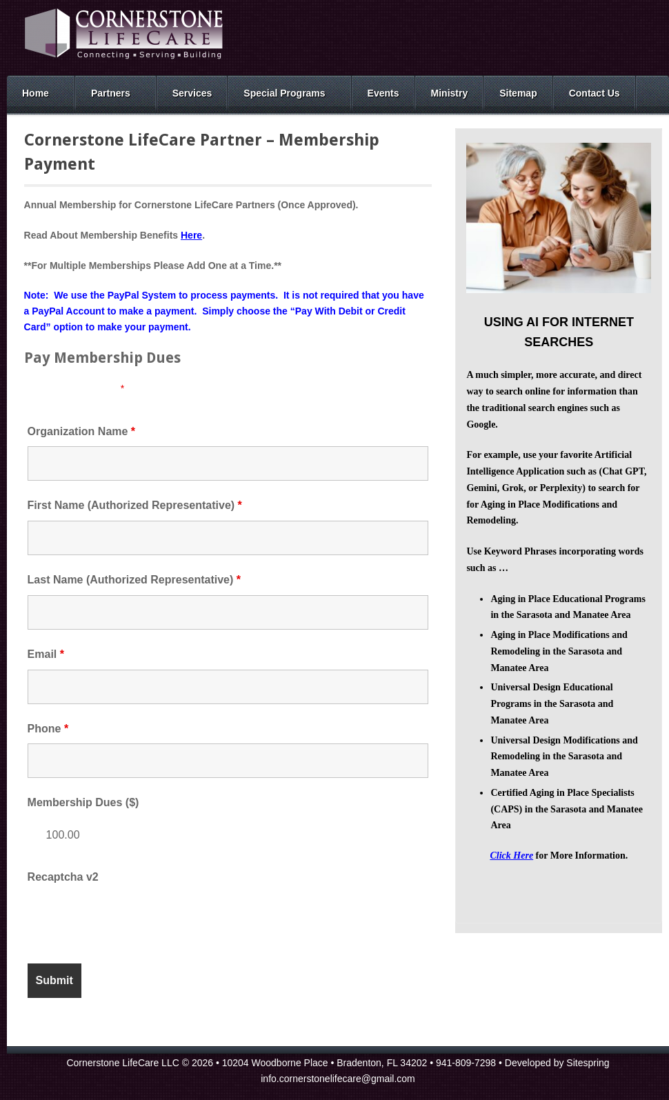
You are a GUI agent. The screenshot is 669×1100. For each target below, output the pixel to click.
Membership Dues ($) (83, 802)
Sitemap (518, 93)
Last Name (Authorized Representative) (134, 580)
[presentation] (132, 919)
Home (35, 93)
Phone (48, 728)
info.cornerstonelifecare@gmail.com (338, 1078)
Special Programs (284, 93)
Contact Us (594, 93)
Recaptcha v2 (63, 877)
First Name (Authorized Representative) (135, 505)
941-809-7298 (466, 1062)
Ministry (449, 93)
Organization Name (81, 431)
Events (383, 93)
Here (191, 235)
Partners (110, 93)
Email (46, 654)
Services (192, 93)
